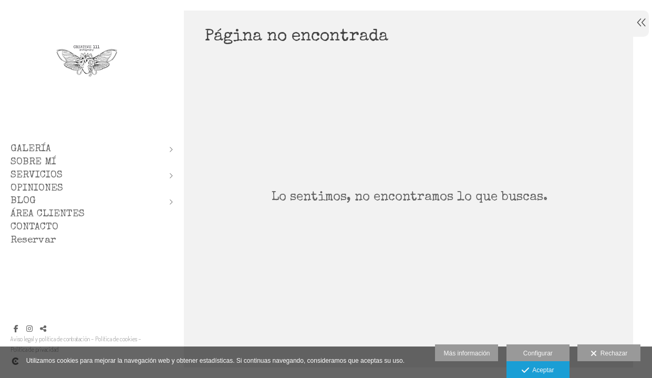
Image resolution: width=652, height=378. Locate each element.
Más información (466, 353)
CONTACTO (34, 228)
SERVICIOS (37, 176)
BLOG (23, 201)
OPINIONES (37, 189)
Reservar (33, 241)
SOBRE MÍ (33, 162)
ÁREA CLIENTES (48, 214)
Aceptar (538, 370)
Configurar (538, 353)
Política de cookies (116, 339)
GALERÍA (31, 149)
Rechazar (609, 354)
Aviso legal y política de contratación (50, 339)
